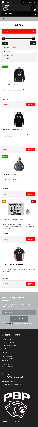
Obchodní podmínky (8, 342)
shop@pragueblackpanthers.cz (14, 384)
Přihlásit (24, 2)
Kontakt (4, 348)
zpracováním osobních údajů (23, 323)
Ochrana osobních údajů (9, 345)
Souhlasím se (18, 323)
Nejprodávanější (8, 55)
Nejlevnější (6, 51)
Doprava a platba (7, 339)
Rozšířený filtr (8, 31)
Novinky (6, 47)
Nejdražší (6, 59)
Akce (14, 47)
